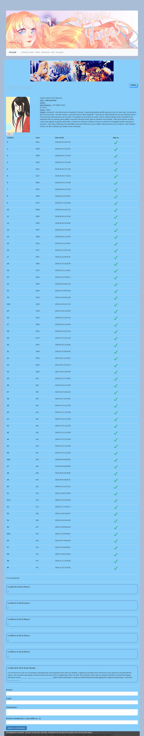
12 (8, 223)
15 (8, 243)
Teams (37, 52)
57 (8, 547)
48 (8, 473)
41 (8, 419)
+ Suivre (133, 85)
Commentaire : (12, 707)
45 (8, 446)
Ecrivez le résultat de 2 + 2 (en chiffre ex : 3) (23, 718)
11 (8, 216)
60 (8, 567)
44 (8, 439)
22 (8, 291)
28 (8, 331)
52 (8, 507)
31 (8, 351)
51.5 (8, 500)
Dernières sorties (27, 52)
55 (8, 527)
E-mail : (9, 699)
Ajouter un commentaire (16, 728)
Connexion (59, 52)
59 (8, 561)
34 (8, 372)
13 (8, 230)
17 (8, 257)
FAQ (52, 52)
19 (8, 270)
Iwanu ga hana (50, 100)
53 (8, 513)
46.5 (8, 459)
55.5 (8, 534)
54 (8, 520)
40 (8, 412)
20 (8, 277)
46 (8, 453)
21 (8, 284)
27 (8, 324)
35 (8, 378)
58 (8, 554)
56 (8, 540)
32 (8, 358)
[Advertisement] (71, 5)
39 (8, 405)
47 (8, 466)
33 (8, 365)
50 (8, 486)
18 (8, 264)
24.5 (8, 304)
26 (8, 318)
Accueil (12, 52)
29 (8, 338)
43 (8, 432)
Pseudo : (9, 690)
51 (8, 493)
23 (8, 297)
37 (8, 392)
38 (8, 399)
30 (8, 345)
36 (8, 385)
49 (8, 480)
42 (8, 426)
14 (8, 237)
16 (8, 250)
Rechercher (45, 52)
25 (8, 311)
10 (8, 210)
